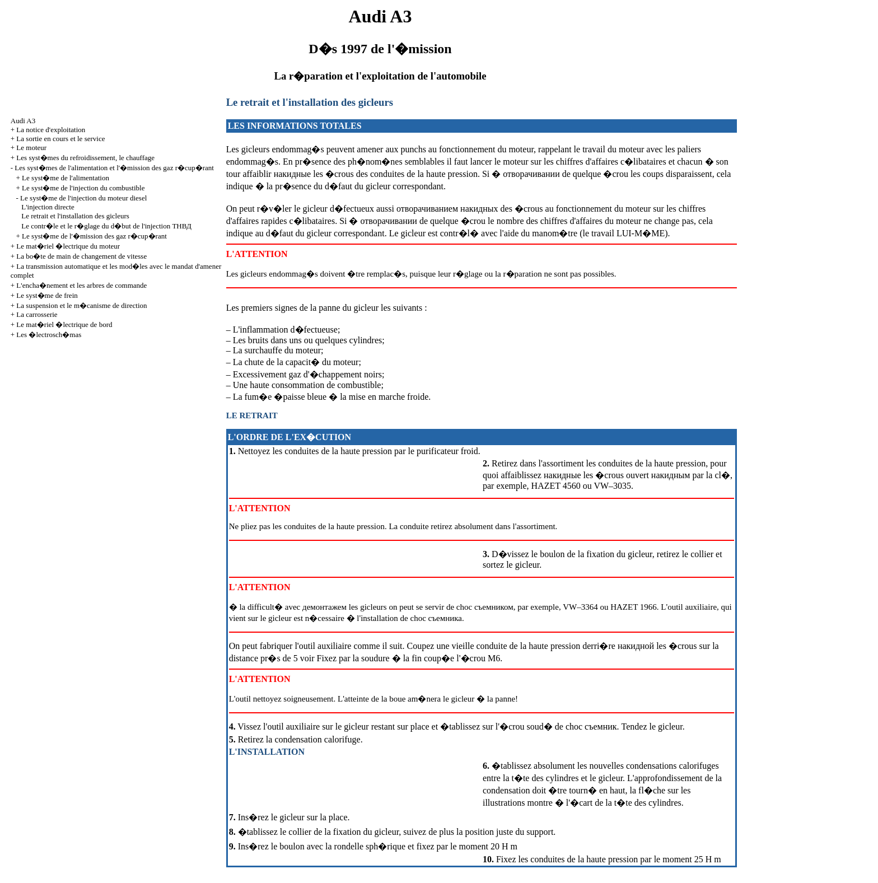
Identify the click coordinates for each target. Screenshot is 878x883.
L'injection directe (47, 207)
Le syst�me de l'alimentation (65, 178)
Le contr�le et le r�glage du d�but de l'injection (106, 226)
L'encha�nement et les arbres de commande (81, 285)
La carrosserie (36, 314)
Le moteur (31, 147)
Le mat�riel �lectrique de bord (64, 324)
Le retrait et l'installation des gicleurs (75, 216)
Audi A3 (23, 120)
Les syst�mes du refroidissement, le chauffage (85, 157)
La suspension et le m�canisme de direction (81, 305)
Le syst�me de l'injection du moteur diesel (83, 198)
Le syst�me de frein (46, 295)
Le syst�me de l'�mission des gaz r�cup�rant (94, 236)
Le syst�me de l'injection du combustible (83, 188)
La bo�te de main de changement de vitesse (81, 256)
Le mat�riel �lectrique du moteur (68, 246)
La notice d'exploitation (50, 129)
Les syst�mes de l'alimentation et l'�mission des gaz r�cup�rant (114, 167)
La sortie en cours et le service (60, 138)
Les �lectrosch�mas (48, 334)
